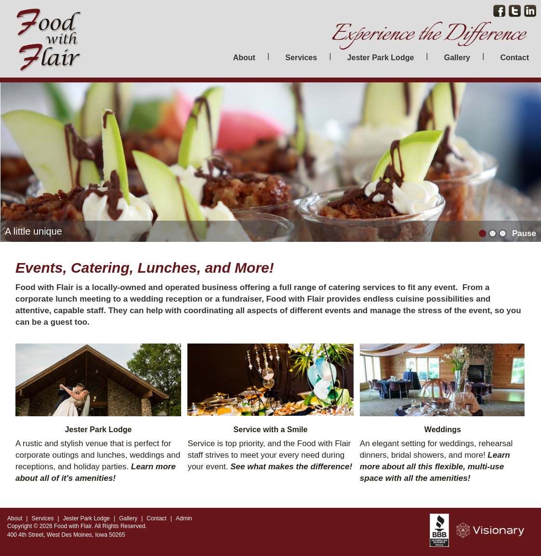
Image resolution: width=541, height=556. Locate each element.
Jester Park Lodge (380, 57)
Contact (514, 57)
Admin (184, 518)
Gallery (457, 57)
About (244, 57)
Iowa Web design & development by (495, 530)
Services (301, 57)
